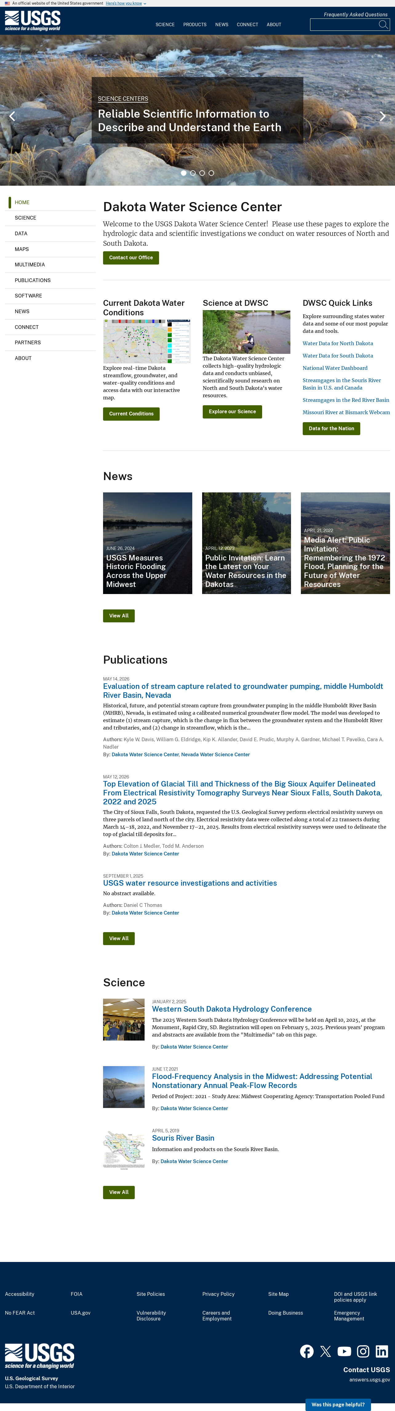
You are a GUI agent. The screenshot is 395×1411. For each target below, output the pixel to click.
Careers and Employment (217, 1316)
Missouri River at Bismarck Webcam (346, 412)
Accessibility (19, 1294)
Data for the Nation (331, 428)
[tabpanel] (197, 110)
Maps (22, 249)
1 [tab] (183, 173)
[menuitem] (165, 20)
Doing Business (285, 1313)
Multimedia (30, 265)
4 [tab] (211, 173)
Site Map (278, 1294)
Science (165, 24)
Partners (28, 343)
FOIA (76, 1294)
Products (194, 24)
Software (28, 296)
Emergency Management (349, 1316)
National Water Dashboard (335, 368)
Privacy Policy (218, 1294)
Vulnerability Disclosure (151, 1316)
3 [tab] (202, 173)
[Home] (32, 30)
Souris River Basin (183, 1138)
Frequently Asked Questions (356, 15)
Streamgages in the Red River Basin (346, 400)
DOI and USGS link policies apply (355, 1297)
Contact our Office (131, 258)
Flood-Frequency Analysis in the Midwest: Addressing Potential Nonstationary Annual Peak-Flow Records (262, 1081)
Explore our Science (232, 411)
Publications (33, 280)
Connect (247, 24)
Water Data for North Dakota (338, 343)
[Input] (350, 24)
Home (22, 202)
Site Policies (151, 1294)
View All (119, 616)
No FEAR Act (20, 1313)
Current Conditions (131, 414)
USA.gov (80, 1313)
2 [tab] (193, 173)
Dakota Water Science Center (145, 755)
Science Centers (123, 98)
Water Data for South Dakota (338, 356)
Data (21, 234)
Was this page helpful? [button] (338, 1405)
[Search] (384, 24)
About (274, 24)
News (221, 24)
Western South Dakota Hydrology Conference (232, 1009)
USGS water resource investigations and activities (190, 883)
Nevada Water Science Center (215, 755)
